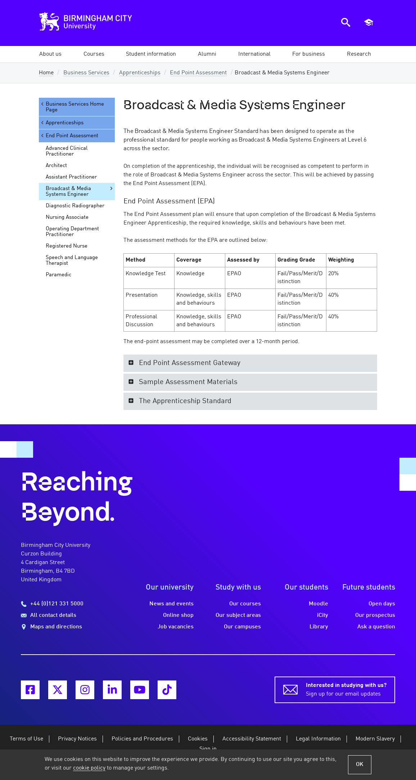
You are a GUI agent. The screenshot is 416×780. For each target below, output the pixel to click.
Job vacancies (176, 627)
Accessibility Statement (251, 739)
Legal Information (318, 739)
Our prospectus (375, 615)
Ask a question (376, 627)
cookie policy (89, 768)
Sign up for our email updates (346, 689)
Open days (381, 604)
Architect (56, 166)
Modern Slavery (375, 739)
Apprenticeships (139, 73)
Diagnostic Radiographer (75, 206)
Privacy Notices (77, 739)
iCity (322, 615)
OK (359, 764)
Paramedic (58, 275)
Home (46, 73)
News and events (171, 604)
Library (318, 627)
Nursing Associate (67, 217)
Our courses (245, 604)
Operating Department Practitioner (72, 231)
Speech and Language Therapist (72, 260)
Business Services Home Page (72, 107)
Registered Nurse (66, 246)
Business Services (86, 73)
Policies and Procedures (142, 739)
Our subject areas (238, 615)
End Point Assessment (198, 73)
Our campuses (242, 627)
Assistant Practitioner (71, 177)
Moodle (318, 604)
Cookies (198, 739)
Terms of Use (26, 739)
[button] (50, 54)
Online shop (178, 615)
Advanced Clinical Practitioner (66, 151)
